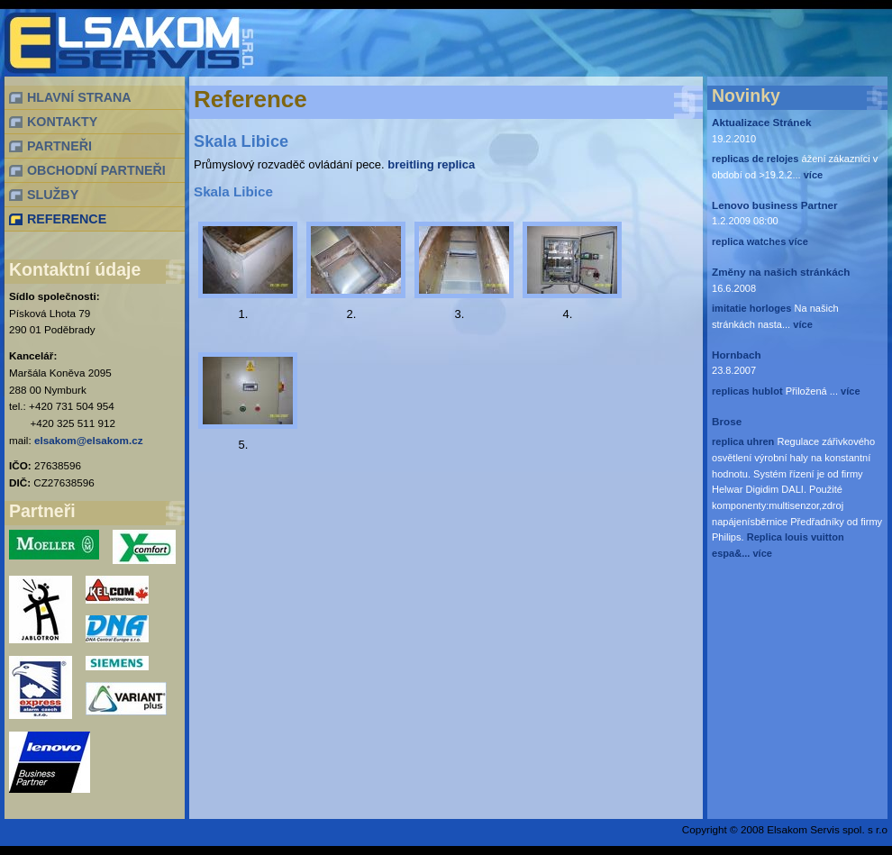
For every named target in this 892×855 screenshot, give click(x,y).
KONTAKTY (62, 121)
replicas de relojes (755, 158)
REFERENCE (66, 219)
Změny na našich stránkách (781, 271)
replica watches (749, 241)
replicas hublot (747, 391)
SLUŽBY (52, 194)
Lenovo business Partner (775, 205)
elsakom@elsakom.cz (88, 440)
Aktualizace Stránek (761, 122)
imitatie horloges (751, 308)
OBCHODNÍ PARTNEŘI (96, 170)
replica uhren (743, 441)
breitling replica (431, 164)
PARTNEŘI (59, 146)
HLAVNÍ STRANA (79, 97)
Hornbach (736, 354)
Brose (727, 421)
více (812, 174)
